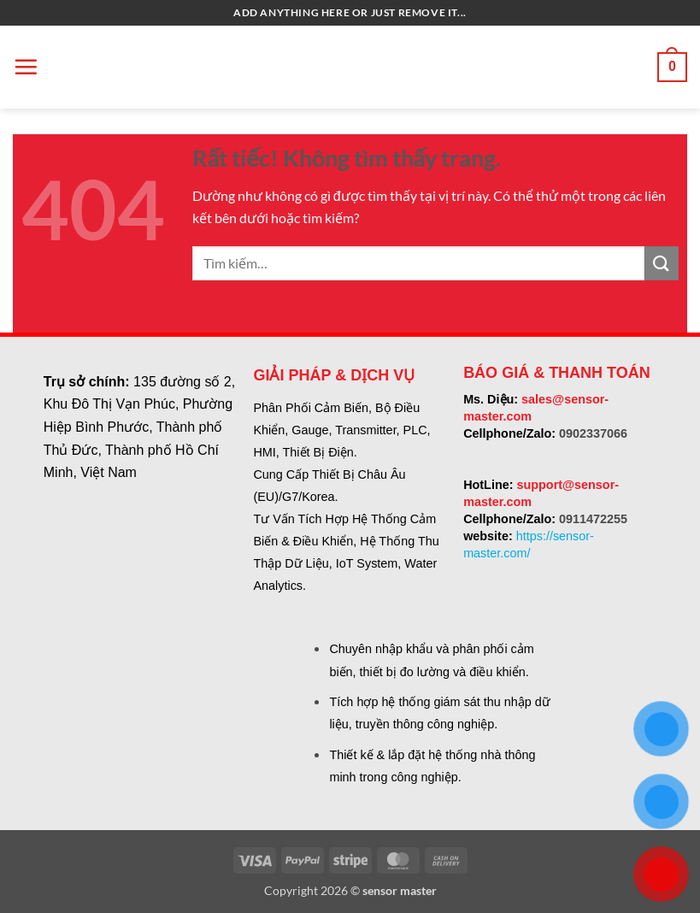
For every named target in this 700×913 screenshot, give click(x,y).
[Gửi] (661, 263)
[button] (25, 67)
